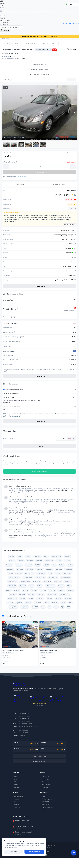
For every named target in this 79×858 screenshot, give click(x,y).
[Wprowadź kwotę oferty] (39, 166)
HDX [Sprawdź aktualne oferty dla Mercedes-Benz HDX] (50, 573)
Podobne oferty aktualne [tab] (39, 69)
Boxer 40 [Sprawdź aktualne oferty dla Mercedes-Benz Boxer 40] (11, 561)
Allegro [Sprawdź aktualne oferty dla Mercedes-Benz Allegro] (20, 556)
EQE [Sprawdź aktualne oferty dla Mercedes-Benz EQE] (62, 607)
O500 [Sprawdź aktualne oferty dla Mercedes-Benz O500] (68, 586)
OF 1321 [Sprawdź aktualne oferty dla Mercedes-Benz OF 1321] (34, 590)
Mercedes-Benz (30, 43)
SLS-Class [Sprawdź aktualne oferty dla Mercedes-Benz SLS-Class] (10, 603)
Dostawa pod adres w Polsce (14, 390)
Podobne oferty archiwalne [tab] (39, 74)
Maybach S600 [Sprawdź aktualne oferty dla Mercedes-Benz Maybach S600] (65, 577)
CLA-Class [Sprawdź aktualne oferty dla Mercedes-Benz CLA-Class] (9, 565)
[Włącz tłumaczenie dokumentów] (4, 406)
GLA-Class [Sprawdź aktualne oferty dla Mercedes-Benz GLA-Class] (10, 569)
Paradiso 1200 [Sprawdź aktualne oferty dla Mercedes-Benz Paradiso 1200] (52, 594)
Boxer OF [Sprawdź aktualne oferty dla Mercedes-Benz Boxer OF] (39, 561)
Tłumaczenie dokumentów (13, 407)
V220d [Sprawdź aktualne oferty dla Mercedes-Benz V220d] (63, 603)
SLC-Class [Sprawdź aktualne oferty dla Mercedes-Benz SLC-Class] (58, 598)
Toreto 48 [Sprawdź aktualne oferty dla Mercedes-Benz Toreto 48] (38, 603)
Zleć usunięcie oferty (39, 471)
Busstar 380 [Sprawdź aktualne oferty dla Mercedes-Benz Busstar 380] (49, 561)
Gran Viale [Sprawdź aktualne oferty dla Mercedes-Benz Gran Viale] (69, 569)
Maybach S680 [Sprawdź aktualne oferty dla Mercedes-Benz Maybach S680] (25, 582)
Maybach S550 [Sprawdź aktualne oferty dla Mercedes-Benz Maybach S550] (27, 577)
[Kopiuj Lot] (75, 190)
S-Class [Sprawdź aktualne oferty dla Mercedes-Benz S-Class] (31, 598)
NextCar (5, 43)
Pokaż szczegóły (69, 224)
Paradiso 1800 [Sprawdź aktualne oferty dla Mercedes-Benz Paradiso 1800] (12, 598)
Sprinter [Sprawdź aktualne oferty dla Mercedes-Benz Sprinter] (19, 603)
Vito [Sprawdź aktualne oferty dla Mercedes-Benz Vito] (50, 607)
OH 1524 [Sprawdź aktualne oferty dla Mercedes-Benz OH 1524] (61, 590)
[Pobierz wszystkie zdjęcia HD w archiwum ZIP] (5, 87)
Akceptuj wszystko (34, 851)
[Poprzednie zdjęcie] (5, 113)
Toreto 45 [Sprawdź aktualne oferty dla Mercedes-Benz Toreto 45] (28, 603)
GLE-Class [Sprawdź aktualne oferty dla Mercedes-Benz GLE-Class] (39, 569)
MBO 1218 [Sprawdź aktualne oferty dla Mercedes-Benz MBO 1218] (57, 582)
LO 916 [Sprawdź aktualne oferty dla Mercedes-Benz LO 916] (57, 573)
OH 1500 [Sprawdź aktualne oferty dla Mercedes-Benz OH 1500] (43, 590)
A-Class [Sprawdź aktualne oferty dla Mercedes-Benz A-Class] (11, 556)
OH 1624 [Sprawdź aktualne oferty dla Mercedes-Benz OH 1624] (22, 594)
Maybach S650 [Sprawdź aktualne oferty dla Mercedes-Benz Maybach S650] (12, 582)
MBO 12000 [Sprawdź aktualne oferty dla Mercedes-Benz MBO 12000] (47, 582)
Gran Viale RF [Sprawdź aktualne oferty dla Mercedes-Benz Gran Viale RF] (41, 573)
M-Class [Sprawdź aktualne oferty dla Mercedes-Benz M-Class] (39, 586)
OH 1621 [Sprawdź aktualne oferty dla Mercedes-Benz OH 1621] (13, 594)
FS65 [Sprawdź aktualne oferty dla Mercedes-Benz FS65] (54, 565)
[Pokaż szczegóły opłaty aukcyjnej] (14, 332)
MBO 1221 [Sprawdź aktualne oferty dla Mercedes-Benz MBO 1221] (68, 582)
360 (15, 138)
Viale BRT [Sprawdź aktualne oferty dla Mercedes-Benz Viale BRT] (35, 607)
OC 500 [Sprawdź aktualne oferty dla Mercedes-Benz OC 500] (8, 590)
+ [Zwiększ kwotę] (73, 166)
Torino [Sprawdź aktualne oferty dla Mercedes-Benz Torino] (46, 603)
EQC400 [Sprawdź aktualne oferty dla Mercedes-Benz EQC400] (46, 565)
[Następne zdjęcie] (74, 113)
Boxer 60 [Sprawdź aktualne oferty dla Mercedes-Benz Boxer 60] (30, 561)
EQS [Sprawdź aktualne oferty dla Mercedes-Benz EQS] (68, 607)
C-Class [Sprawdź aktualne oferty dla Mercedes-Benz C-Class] (59, 561)
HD (22, 138)
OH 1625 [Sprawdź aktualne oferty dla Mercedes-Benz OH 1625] (31, 594)
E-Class (43, 43)
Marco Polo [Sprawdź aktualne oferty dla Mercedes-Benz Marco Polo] (66, 573)
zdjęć (7, 138)
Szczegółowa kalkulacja (58, 184)
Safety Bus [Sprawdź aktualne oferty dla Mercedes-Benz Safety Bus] (40, 598)
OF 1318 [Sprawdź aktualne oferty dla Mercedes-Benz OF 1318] (25, 590)
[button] (6, 144)
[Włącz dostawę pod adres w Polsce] (4, 389)
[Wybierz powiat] (39, 397)
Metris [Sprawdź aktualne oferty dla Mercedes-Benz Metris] (32, 586)
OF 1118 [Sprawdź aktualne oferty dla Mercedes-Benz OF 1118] (16, 590)
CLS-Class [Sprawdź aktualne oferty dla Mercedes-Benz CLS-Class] (19, 565)
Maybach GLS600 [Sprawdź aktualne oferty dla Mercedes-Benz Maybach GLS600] (14, 577)
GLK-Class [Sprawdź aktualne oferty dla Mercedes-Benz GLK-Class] (49, 569)
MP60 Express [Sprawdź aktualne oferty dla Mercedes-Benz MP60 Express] (50, 586)
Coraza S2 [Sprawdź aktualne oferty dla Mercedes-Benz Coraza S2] (29, 565)
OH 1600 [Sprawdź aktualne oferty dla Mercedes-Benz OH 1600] (70, 590)
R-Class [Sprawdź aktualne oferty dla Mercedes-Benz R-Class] (22, 598)
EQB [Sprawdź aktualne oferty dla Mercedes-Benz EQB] (56, 607)
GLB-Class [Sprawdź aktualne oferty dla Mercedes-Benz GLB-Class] (20, 569)
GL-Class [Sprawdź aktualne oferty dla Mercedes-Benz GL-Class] (70, 565)
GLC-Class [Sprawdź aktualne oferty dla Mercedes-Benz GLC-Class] (30, 569)
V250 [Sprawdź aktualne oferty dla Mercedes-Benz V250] (70, 603)
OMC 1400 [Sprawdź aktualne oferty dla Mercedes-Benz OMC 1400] (41, 594)
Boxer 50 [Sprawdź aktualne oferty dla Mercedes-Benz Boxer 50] (21, 561)
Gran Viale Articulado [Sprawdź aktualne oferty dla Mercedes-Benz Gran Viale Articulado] (15, 573)
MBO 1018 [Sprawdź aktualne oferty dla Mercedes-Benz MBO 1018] (36, 582)
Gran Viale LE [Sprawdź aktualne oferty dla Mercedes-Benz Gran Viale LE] (29, 573)
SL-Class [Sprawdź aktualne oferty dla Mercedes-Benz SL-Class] (49, 598)
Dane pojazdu (21, 184)
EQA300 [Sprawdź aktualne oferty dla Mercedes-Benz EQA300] (37, 565)
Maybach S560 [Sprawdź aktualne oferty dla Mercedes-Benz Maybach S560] (40, 577)
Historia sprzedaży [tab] (39, 64)
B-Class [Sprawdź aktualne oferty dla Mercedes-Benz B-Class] (67, 556)
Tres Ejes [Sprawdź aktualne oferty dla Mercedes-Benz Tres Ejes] (54, 603)
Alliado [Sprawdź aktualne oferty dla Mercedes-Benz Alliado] (28, 556)
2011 (53, 43)
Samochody (15, 43)
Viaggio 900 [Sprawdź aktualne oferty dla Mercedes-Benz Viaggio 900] (24, 607)
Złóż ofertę (39, 172)
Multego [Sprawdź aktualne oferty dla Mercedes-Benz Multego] (60, 586)
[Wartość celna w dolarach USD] (61, 438)
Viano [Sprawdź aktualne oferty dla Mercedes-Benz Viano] (43, 607)
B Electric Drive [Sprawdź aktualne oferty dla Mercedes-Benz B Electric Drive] (56, 556)
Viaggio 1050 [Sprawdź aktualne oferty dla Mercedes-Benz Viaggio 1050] (13, 607)
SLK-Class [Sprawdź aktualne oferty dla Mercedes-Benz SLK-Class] (68, 598)
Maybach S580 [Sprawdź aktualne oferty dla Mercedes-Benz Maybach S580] (53, 577)
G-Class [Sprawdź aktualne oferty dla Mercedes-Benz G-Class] (61, 565)
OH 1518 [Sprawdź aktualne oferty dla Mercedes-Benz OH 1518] (52, 590)
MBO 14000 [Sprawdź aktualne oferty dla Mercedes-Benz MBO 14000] (12, 586)
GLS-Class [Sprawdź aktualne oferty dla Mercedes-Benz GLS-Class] (59, 569)
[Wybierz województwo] (39, 393)
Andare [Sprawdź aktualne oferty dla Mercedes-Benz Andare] (46, 556)
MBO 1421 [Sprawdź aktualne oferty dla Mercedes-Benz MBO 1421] (22, 586)
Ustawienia (14, 851)
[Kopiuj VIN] (75, 195)
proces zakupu (22, 176)
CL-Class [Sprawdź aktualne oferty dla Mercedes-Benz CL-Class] (67, 561)
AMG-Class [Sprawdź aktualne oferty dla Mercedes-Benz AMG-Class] (37, 556)
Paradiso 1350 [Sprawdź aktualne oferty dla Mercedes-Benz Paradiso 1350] (64, 594)
